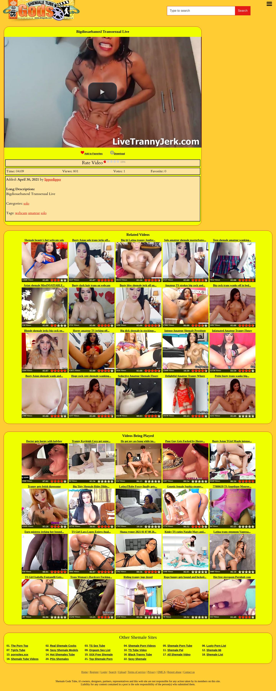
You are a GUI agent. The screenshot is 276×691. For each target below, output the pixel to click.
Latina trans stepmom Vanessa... (232, 531)
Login (104, 672)
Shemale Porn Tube (179, 645)
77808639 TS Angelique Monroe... (232, 486)
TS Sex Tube (97, 645)
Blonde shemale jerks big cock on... (44, 330)
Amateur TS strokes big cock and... (185, 285)
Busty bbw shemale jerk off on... (138, 285)
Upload (122, 672)
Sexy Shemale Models (64, 650)
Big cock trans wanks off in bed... (232, 285)
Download (117, 153)
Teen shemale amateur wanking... (232, 240)
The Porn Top (19, 645)
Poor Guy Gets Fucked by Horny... (185, 441)
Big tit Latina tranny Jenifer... (138, 240)
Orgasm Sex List (99, 650)
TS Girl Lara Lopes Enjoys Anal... (91, 531)
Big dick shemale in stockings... (138, 330)
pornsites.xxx (19, 654)
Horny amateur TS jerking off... (91, 330)
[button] (102, 92)
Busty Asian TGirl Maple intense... (232, 441)
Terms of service (137, 672)
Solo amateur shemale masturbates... (185, 240)
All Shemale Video (179, 654)
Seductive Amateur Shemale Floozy (138, 376)
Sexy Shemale (137, 658)
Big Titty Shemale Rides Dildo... (91, 486)
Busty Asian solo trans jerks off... (91, 240)
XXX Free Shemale (101, 654)
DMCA (161, 672)
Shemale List (214, 654)
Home (84, 672)
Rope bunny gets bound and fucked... (185, 577)
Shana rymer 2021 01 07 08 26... (138, 531)
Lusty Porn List (216, 645)
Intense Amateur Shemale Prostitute (185, 330)
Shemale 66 (213, 650)
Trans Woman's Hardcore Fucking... (91, 577)
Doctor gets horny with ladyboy (44, 441)
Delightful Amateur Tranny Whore (185, 376)
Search (243, 10)
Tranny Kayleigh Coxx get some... (91, 441)
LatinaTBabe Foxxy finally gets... (138, 486)
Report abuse (174, 672)
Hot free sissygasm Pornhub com (232, 577)
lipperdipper (52, 179)
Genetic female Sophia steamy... (185, 486)
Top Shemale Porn (101, 658)
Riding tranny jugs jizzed (138, 577)
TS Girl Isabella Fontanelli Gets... (44, 577)
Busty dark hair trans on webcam (91, 285)
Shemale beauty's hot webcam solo (44, 240)
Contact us (189, 672)
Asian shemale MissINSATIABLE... (44, 285)
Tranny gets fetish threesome (44, 486)
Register (94, 672)
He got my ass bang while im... (138, 441)
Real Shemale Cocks (63, 645)
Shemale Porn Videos (142, 645)
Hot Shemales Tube (62, 654)
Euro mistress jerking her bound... (44, 531)
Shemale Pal (175, 650)
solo (26, 203)
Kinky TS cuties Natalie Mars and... (185, 531)
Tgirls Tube (18, 650)
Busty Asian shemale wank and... (44, 376)
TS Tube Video (137, 650)
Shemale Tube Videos (24, 658)
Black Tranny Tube (140, 654)
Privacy (151, 672)
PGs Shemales (59, 658)
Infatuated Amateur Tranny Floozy (232, 330)
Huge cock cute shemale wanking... (91, 376)
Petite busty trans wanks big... (232, 376)
